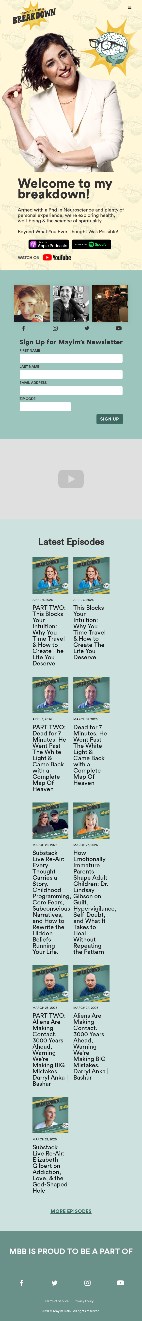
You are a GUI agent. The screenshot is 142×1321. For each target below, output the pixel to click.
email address (33, 383)
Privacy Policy (84, 1301)
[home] (33, 16)
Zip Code (27, 399)
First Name (29, 351)
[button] (129, 7)
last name (29, 367)
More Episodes (71, 1211)
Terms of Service (57, 1301)
